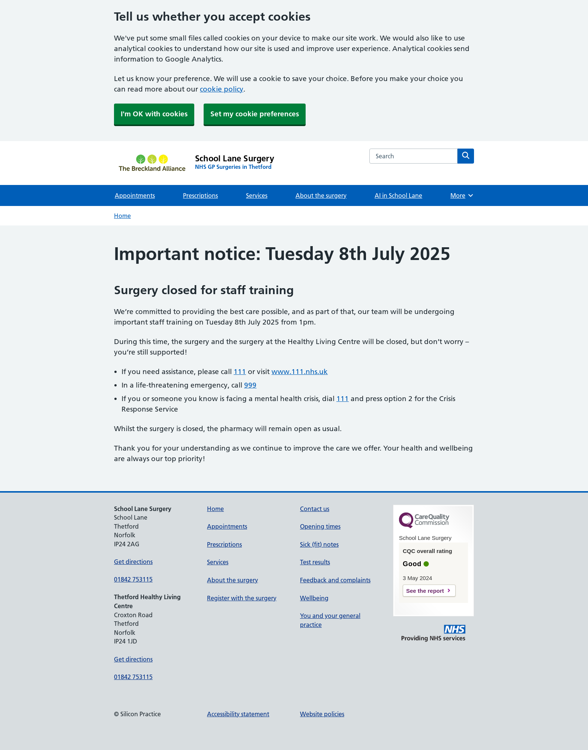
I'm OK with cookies (154, 114)
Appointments (135, 195)
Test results (315, 562)
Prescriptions (200, 195)
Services (256, 195)
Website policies (322, 714)
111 (240, 371)
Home (122, 215)
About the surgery (321, 195)
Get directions (133, 561)
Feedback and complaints (335, 580)
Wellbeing (314, 598)
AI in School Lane (398, 195)
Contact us (314, 509)
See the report (425, 591)
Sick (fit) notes (319, 544)
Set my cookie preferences (254, 114)
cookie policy (221, 89)
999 (250, 385)
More (462, 195)
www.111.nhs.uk (300, 371)
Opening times (320, 526)
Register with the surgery (241, 598)
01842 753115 (133, 579)
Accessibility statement (238, 714)
